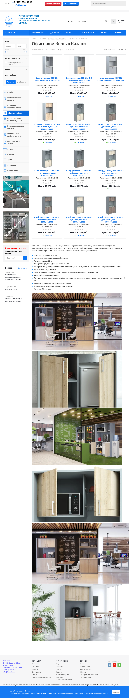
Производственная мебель (15, 127)
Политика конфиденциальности (64, 678)
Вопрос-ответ (85, 666)
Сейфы (10, 92)
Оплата (69, 32)
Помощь (83, 661)
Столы (10, 149)
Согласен (116, 692)
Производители (85, 669)
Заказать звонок (53, 3)
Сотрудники (36, 672)
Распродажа (12, 170)
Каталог (11, 32)
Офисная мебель (14, 113)
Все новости (22, 268)
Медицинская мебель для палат (15, 135)
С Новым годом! (11, 289)
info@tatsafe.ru (20, 5)
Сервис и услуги (87, 32)
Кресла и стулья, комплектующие (14, 119)
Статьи (82, 664)
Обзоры (83, 672)
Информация (62, 661)
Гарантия (59, 672)
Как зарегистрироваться (89, 675)
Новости (35, 669)
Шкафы (10, 154)
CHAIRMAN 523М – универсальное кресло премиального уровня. (13, 277)
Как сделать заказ (86, 677)
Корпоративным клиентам (41, 677)
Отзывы (35, 675)
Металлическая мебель (14, 99)
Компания (36, 661)
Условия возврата (62, 675)
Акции (104, 32)
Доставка (54, 32)
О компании (37, 32)
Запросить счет (70, 3)
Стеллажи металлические (14, 106)
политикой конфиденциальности (96, 693)
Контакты (118, 32)
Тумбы (10, 160)
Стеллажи (11, 165)
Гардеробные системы (13, 142)
